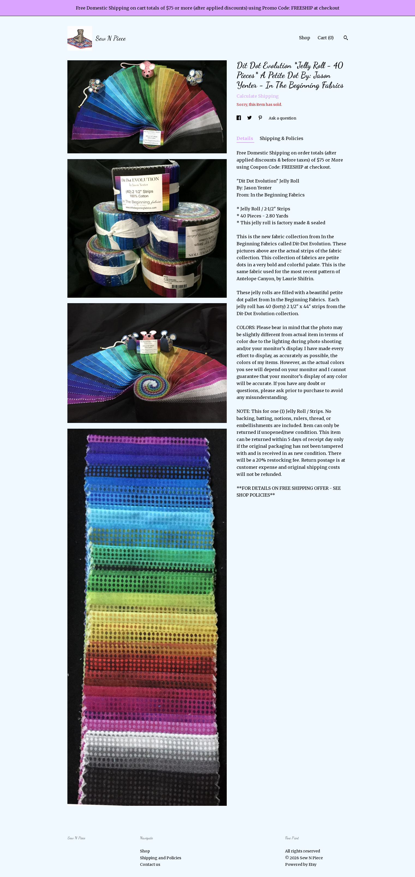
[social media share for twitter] (250, 118)
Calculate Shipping (258, 96)
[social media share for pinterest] (260, 118)
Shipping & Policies (281, 138)
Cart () (326, 37)
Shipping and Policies (160, 857)
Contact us (150, 864)
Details (245, 138)
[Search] (346, 38)
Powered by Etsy (301, 864)
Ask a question (282, 118)
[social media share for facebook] (239, 118)
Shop (304, 37)
